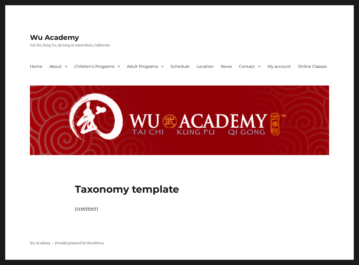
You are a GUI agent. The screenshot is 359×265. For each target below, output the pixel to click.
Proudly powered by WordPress (79, 243)
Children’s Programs (94, 66)
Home (36, 66)
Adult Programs (142, 66)
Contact (247, 66)
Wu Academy (54, 37)
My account (279, 66)
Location (205, 66)
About (55, 66)
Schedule (180, 66)
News (226, 66)
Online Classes (312, 66)
